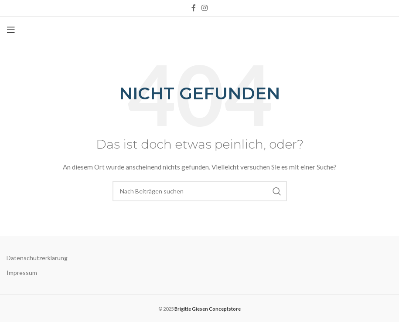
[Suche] (200, 191)
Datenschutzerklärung (37, 257)
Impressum (22, 272)
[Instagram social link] (205, 7)
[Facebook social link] (193, 7)
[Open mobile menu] (11, 29)
